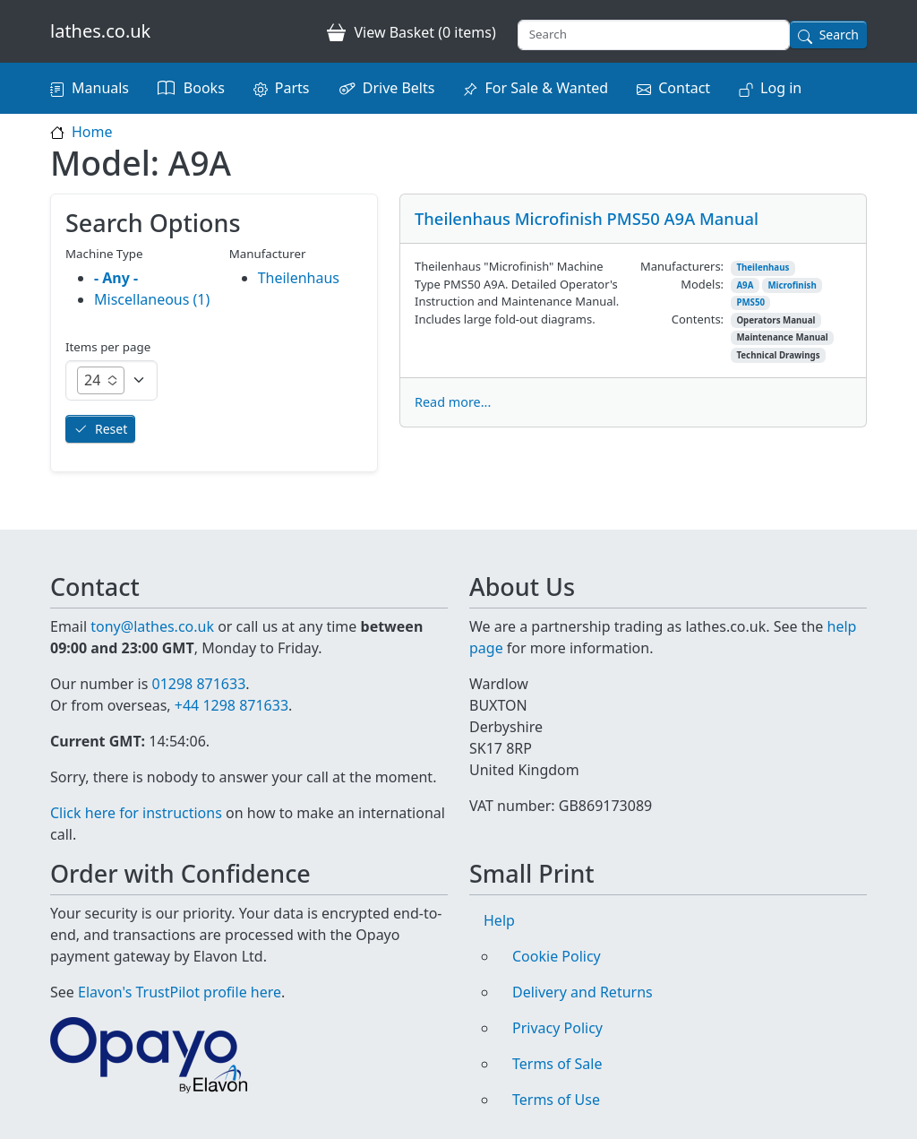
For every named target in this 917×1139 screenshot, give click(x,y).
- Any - (116, 278)
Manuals (100, 88)
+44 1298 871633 (231, 705)
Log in (780, 88)
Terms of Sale (557, 1064)
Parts (292, 88)
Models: (702, 284)
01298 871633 (198, 684)
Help (499, 920)
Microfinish (791, 285)
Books (204, 88)
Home (92, 132)
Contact (684, 88)
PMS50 (750, 302)
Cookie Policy (556, 956)
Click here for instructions (136, 813)
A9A (744, 285)
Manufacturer (267, 254)
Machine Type (104, 254)
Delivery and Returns (582, 992)
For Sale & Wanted (546, 88)
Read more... (453, 401)
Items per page (107, 347)
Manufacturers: (682, 266)
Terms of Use (556, 1099)
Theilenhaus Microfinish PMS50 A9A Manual (586, 218)
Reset (111, 428)
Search (839, 34)
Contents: (698, 319)
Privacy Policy (557, 1028)
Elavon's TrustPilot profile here (179, 992)
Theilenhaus (762, 267)
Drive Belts (399, 88)
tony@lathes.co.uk (152, 626)
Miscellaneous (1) (152, 299)
